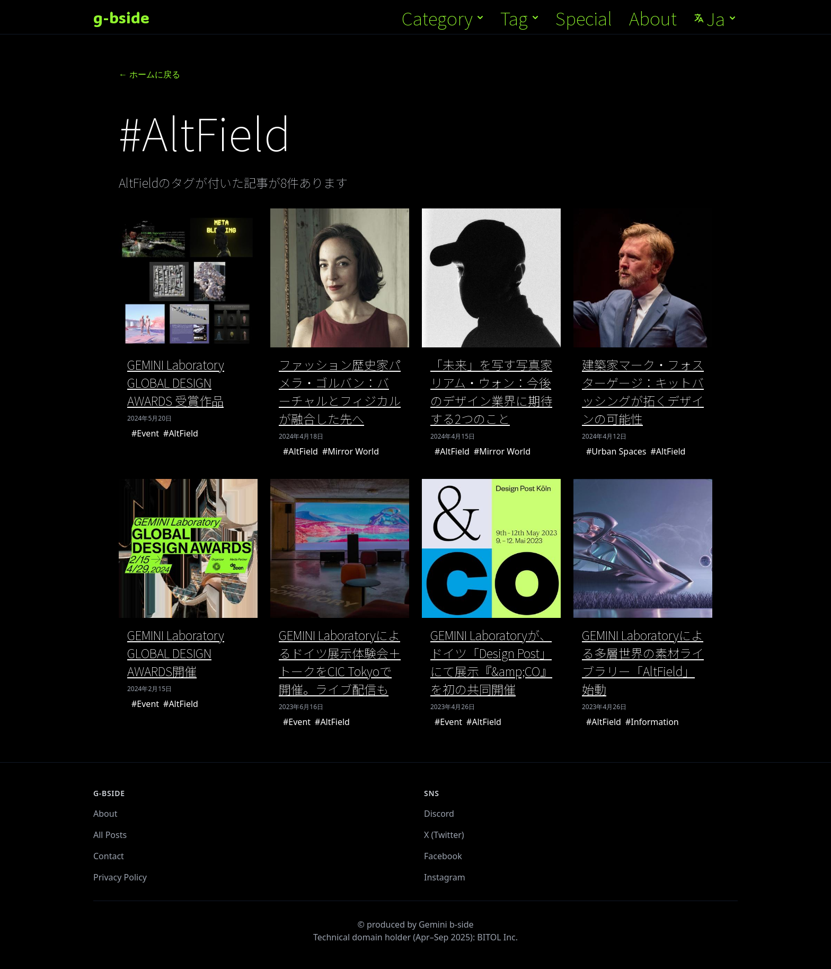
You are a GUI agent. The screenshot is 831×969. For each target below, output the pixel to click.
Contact (108, 856)
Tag (520, 18)
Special (583, 18)
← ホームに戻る (149, 74)
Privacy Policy (120, 877)
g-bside (121, 17)
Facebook (443, 856)
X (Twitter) (444, 835)
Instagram (444, 877)
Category (443, 18)
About (653, 18)
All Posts (110, 835)
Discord (439, 813)
